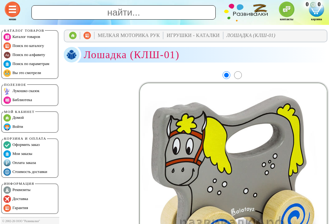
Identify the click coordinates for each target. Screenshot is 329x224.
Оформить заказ (21, 145)
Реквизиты (17, 190)
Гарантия (15, 208)
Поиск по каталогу (23, 46)
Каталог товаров (21, 37)
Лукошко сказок (21, 91)
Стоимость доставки (25, 172)
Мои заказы (17, 154)
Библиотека (17, 100)
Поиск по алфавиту (24, 55)
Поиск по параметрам (26, 64)
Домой (13, 118)
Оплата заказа (19, 163)
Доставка (15, 199)
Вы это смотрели (22, 73)
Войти (13, 127)
